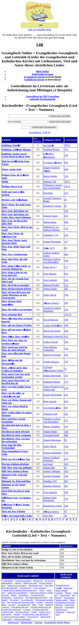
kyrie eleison (33, 617)
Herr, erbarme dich (12, 314)
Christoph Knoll (51, 435)
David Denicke (50, 320)
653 (66, 274)
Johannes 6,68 (50, 414)
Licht (41, 605)
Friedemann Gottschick (65, 602)
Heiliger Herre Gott (12, 186)
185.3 (67, 181)
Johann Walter (50, 431)
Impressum (13, 622)
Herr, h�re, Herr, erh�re (15, 336)
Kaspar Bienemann (52, 395)
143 (66, 446)
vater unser (7, 619)
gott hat (6, 607)
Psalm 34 (70, 612)
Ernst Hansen (49, 274)
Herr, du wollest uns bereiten (17, 309)
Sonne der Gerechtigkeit (17, 593)
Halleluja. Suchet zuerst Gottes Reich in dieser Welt (16, 155)
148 (66, 431)
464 (66, 331)
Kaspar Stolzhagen (52, 452)
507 (66, 481)
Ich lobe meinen (22, 612)
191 (66, 211)
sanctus (18, 583)
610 (66, 401)
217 (66, 241)
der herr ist (38, 581)
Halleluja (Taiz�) (11, 145)
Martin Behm (49, 222)
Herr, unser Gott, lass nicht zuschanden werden (16, 375)
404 (66, 254)
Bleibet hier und (29, 583)
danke (13, 595)
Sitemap (38, 622)
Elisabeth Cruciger (52, 206)
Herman (59, 605)
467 (66, 486)
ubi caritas (14, 600)
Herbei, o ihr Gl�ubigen (15, 200)
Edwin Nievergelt (52, 331)
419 (66, 471)
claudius (59, 593)
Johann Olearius (51, 362)
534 (66, 342)
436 (66, 325)
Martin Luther (61, 600)
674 (66, 459)
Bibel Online (42, 71)
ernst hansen (69, 597)
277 (66, 267)
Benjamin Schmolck (53, 336)
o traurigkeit (8, 581)
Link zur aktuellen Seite (39, 29)
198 (66, 260)
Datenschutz (27, 622)
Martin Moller (50, 176)
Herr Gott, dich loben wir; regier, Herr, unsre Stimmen (16, 216)
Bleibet (17, 614)
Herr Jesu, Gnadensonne (15, 254)
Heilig (5, 181)
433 (66, 464)
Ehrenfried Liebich (52, 506)
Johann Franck (50, 216)
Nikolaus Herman (52, 486)
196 (66, 320)
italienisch (60, 612)
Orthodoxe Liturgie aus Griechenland (52, 186)
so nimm (26, 609)
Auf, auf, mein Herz (22, 619)
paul (57, 614)
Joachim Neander (51, 476)
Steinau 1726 (49, 181)
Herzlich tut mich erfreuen (16, 431)
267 (66, 288)
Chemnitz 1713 (50, 235)
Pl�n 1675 (48, 248)
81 (65, 440)
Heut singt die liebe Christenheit (12, 446)
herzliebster (23, 595)
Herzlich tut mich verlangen (16, 435)
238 (66, 388)
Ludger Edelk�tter (52, 325)
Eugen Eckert (61, 609)
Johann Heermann (52, 241)
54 (65, 515)
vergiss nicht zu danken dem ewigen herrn (20, 590)
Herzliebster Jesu (35, 585)
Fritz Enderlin (50, 492)
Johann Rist (49, 467)
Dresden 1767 (50, 481)
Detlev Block (49, 295)
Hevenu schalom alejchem (15, 464)
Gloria (34, 612)
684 (66, 435)
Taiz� (58, 588)
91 (65, 369)
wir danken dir (24, 605)
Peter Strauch (49, 401)
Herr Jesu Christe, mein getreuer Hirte (14, 241)
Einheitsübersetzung (42, 74)
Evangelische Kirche (34, 77)
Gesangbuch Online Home (57, 622)
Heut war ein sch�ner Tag (16, 459)
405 (66, 162)
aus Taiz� (48, 145)
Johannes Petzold (51, 382)
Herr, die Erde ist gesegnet (15, 285)
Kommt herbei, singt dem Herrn (35, 614)
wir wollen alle (27, 600)
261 (66, 414)
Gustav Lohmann (51, 471)
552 (66, 193)
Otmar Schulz (50, 288)
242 (66, 355)
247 (66, 375)
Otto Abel (48, 515)
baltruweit (68, 588)
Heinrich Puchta (51, 285)
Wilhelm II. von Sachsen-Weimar (51, 228)
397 (66, 426)
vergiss (40, 602)
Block (72, 600)
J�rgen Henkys (51, 303)
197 (66, 362)
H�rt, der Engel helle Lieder (17, 516)
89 (65, 248)
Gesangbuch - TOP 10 (39, 132)
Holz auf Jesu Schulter (13, 511)
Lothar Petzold (50, 342)
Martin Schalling (51, 426)
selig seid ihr (8, 612)
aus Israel (48, 464)
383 (66, 303)
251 (66, 420)
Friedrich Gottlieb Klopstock (52, 309)
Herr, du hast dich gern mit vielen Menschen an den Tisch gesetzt (16, 295)
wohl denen (18, 597)
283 (66, 280)
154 (66, 348)
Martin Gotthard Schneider (51, 459)
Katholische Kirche (34, 79)
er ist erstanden (40, 588)
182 (66, 155)
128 (66, 176)
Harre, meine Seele (11, 169)
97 (65, 511)
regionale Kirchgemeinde (42, 99)
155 (66, 228)
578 (66, 499)
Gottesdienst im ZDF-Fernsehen (42, 96)
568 (66, 506)
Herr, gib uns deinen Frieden (17, 325)
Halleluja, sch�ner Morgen (16, 149)
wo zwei (11, 605)
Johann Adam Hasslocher (50, 499)
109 (66, 452)
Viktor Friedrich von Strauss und (53, 388)
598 (66, 295)
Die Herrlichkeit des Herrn (36, 597)
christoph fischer (62, 585)
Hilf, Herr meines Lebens (15, 471)
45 (65, 199)
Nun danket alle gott (20, 607)
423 (66, 336)
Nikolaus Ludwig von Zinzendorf (51, 260)
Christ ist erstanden (23, 581)
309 (66, 492)
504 (66, 476)
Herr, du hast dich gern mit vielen (20, 602)
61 (65, 467)
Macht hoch (45, 617)
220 (66, 309)
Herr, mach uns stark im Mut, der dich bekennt (14, 348)
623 (66, 216)
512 (66, 285)
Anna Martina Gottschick (50, 348)
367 (66, 395)
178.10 (67, 314)
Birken (68, 593)
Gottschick (69, 607)
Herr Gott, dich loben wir (15, 211)
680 (66, 222)
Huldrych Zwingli (52, 355)
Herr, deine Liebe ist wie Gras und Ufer (14, 273)
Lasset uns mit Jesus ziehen (14, 617)
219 (66, 235)
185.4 (67, 186)
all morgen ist (25, 588)
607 (66, 407)
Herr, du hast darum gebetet (16, 288)
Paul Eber (48, 193)
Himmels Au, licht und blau (16, 481)
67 (65, 206)
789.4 (67, 145)
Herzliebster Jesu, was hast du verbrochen (16, 440)
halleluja (49, 605)
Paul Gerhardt (50, 280)
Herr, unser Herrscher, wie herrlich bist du (16, 382)
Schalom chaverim (40, 609)
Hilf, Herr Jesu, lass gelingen (17, 467)
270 (66, 382)
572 (66, 149)
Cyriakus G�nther (52, 162)
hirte (34, 605)
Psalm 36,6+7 (50, 267)
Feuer (42, 590)
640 (66, 169)
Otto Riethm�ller (52, 408)
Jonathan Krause (51, 149)
